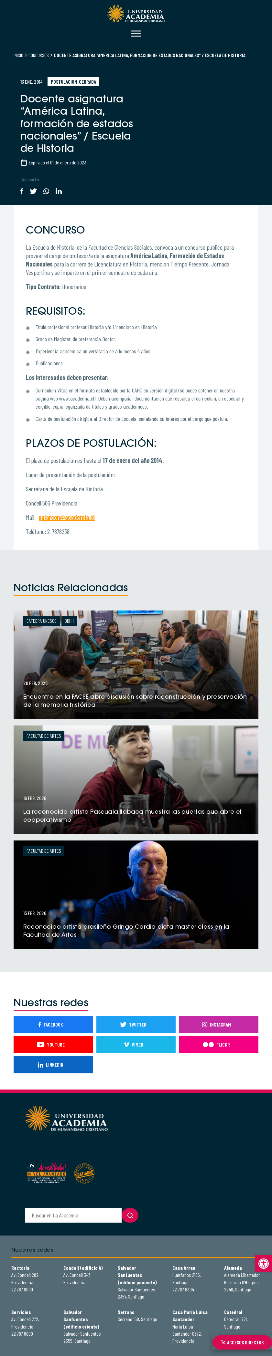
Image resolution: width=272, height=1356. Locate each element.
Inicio (18, 55)
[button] (263, 1263)
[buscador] (73, 1215)
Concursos (38, 55)
